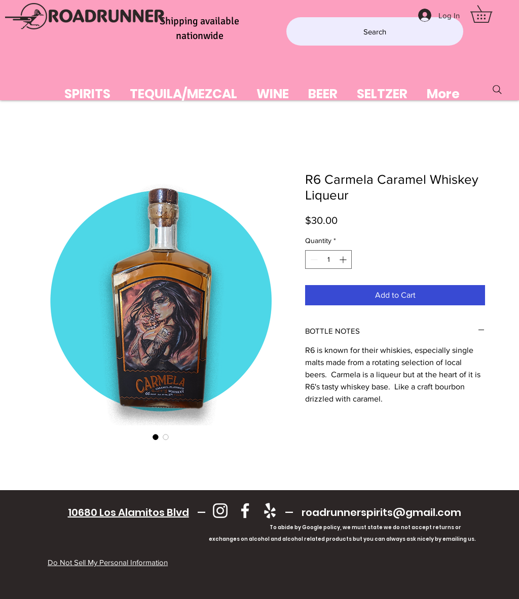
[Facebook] (245, 511)
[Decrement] (313, 259)
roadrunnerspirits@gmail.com (381, 512)
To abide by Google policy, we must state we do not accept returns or (365, 527)
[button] (489, 14)
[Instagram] (220, 511)
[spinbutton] (328, 259)
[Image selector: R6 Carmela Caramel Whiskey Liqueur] (156, 437)
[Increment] (344, 259)
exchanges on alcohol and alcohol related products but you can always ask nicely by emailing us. (264, 539)
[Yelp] (270, 511)
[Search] (374, 31)
